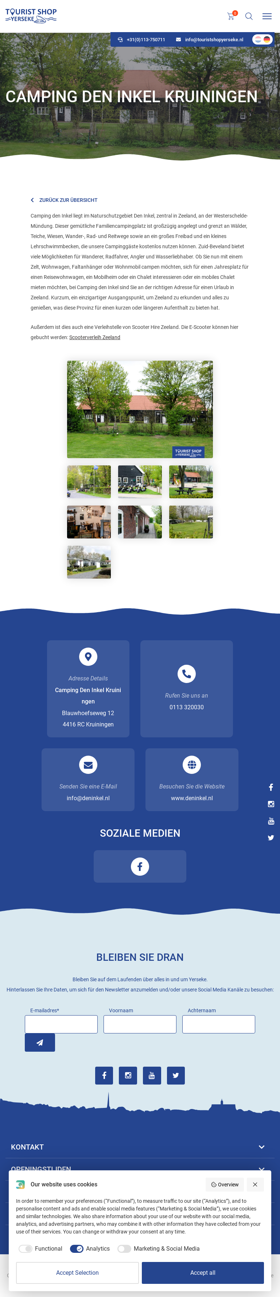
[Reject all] (255, 1185)
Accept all (202, 1272)
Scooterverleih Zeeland (94, 337)
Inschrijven (34, 1043)
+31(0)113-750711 (141, 40)
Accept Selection (77, 1272)
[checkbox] (39, 1248)
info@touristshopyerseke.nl (209, 40)
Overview (225, 1184)
